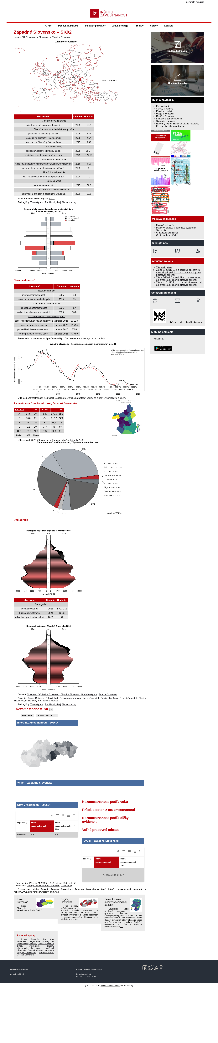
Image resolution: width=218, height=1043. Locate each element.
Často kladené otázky (167, 235)
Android (159, 339)
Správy (154, 26)
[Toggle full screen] (74, 870)
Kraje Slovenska (22, 955)
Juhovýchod (52, 698)
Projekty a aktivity (165, 111)
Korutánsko (162, 126)
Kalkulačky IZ (162, 106)
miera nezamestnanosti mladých (34, 299)
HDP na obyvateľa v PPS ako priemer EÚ (43, 176)
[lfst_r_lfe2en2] (77, 440)
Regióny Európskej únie (33, 994)
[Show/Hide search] (52, 870)
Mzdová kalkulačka (68, 26)
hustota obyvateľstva (29, 613)
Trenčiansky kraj (53, 202)
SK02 (51, 198)
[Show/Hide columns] (63, 870)
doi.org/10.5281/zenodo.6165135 (43, 940)
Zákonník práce (164, 267)
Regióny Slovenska (66, 955)
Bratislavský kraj (89, 694)
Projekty (139, 26)
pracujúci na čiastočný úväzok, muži (43, 138)
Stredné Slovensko (108, 694)
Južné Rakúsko (190, 124)
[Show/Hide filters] (57, 870)
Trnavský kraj (37, 202)
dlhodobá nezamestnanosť (34, 308)
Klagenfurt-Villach (177, 126)
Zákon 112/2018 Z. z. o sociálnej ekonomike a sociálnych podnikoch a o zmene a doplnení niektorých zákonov (178, 272)
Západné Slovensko (61, 37)
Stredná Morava (50, 700)
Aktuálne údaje (120, 26)
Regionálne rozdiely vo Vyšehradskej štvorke (35, 997)
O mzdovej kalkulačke (167, 233)
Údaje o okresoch (165, 114)
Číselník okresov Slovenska (41, 1005)
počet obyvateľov (29, 609)
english (200, 2)
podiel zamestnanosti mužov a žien (43, 151)
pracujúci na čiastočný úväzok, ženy (43, 142)
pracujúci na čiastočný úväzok (43, 133)
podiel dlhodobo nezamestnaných (33, 312)
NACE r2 (19, 409)
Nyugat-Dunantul (128, 698)
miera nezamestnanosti (33, 295)
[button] (23, 877)
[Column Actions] (26, 878)
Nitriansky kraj (69, 202)
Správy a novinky (164, 109)
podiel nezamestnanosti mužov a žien (43, 155)
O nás (48, 26)
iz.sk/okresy (66, 940)
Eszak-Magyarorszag (70, 698)
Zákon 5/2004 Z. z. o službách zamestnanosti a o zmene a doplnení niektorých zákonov (178, 278)
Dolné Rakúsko (36, 698)
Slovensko (31, 37)
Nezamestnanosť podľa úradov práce (46, 316)
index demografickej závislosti (29, 617)
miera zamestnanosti (43, 185)
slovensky (190, 2)
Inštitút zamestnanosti (110, 1040)
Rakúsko (177, 124)
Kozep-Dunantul (91, 698)
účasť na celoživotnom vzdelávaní (43, 125)
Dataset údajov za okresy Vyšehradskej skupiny (101, 398)
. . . (44, 965)
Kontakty (79, 1024)
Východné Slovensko (49, 694)
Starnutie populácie (95, 26)
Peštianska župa (109, 698)
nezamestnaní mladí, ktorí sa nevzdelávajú (43, 168)
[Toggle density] (68, 870)
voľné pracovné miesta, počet (33, 334)
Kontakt (168, 26)
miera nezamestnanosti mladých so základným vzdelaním (43, 164)
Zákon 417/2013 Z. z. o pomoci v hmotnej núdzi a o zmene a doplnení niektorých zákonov (179, 283)
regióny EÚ (19, 37)
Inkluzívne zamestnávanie (169, 119)
